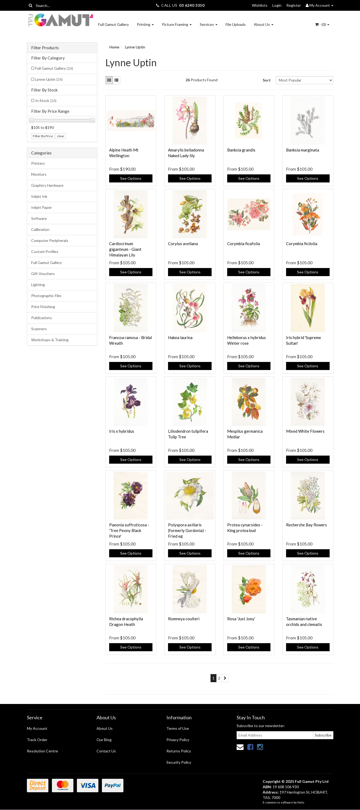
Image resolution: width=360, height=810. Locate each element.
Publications (41, 317)
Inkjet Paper (41, 207)
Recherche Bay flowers (306, 524)
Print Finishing (43, 306)
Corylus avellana (183, 243)
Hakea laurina (180, 337)
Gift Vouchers (43, 273)
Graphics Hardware (47, 185)
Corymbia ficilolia (301, 243)
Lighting (38, 284)
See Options (130, 178)
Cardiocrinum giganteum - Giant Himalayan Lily (125, 249)
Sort (267, 80)
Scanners (39, 328)
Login (276, 5)
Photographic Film (46, 295)
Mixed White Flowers (305, 431)
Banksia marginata (302, 149)
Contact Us (106, 751)
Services (209, 24)
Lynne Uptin (49, 79)
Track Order (37, 739)
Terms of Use (177, 728)
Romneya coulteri (183, 618)
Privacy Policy (177, 739)
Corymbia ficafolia (243, 243)
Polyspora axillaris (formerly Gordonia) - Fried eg (187, 530)
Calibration (40, 229)
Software (39, 218)
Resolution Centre (42, 751)
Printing (145, 24)
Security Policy (178, 762)
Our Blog (104, 739)
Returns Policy (178, 751)
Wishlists (260, 5)
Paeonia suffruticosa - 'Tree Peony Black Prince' (129, 530)
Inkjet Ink (39, 196)
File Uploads (236, 24)
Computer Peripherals (49, 240)
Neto (300, 802)
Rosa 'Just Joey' (241, 618)
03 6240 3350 (191, 5)
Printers (38, 163)
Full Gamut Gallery (113, 24)
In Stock (45, 100)
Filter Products (45, 47)
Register (293, 5)
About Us (263, 24)
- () (322, 24)
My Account (37, 728)
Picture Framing (177, 24)
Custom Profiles (44, 251)
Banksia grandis (241, 149)
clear (60, 136)
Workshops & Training (50, 339)
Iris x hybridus (121, 431)
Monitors (39, 174)
